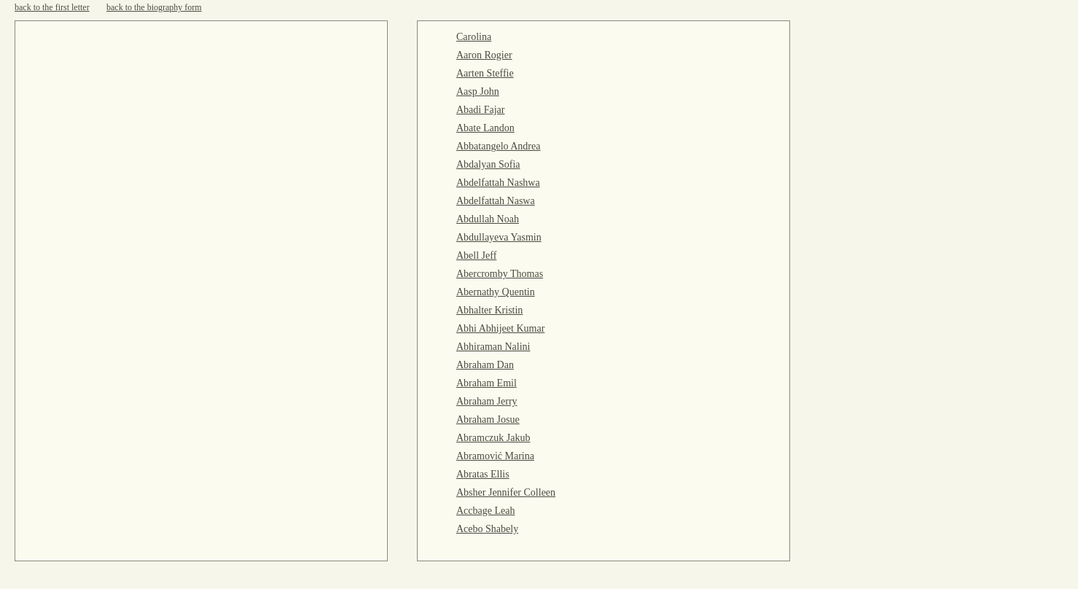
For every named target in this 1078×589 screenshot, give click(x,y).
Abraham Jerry (486, 401)
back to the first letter (52, 7)
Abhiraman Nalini (493, 346)
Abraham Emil (486, 383)
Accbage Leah (485, 510)
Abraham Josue (488, 419)
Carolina (473, 36)
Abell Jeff (476, 255)
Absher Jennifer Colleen (505, 492)
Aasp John (477, 91)
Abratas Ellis (482, 474)
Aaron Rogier (484, 55)
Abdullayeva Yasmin (499, 237)
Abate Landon (485, 127)
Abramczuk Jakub (493, 437)
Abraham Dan (485, 364)
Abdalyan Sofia (488, 164)
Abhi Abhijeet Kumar (500, 328)
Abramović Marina (495, 455)
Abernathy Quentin (495, 291)
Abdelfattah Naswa (495, 200)
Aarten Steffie (485, 73)
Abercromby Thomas (499, 273)
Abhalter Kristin (489, 310)
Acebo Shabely (487, 528)
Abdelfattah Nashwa (498, 182)
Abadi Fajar (480, 109)
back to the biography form (154, 7)
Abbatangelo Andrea (498, 146)
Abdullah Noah (487, 219)
